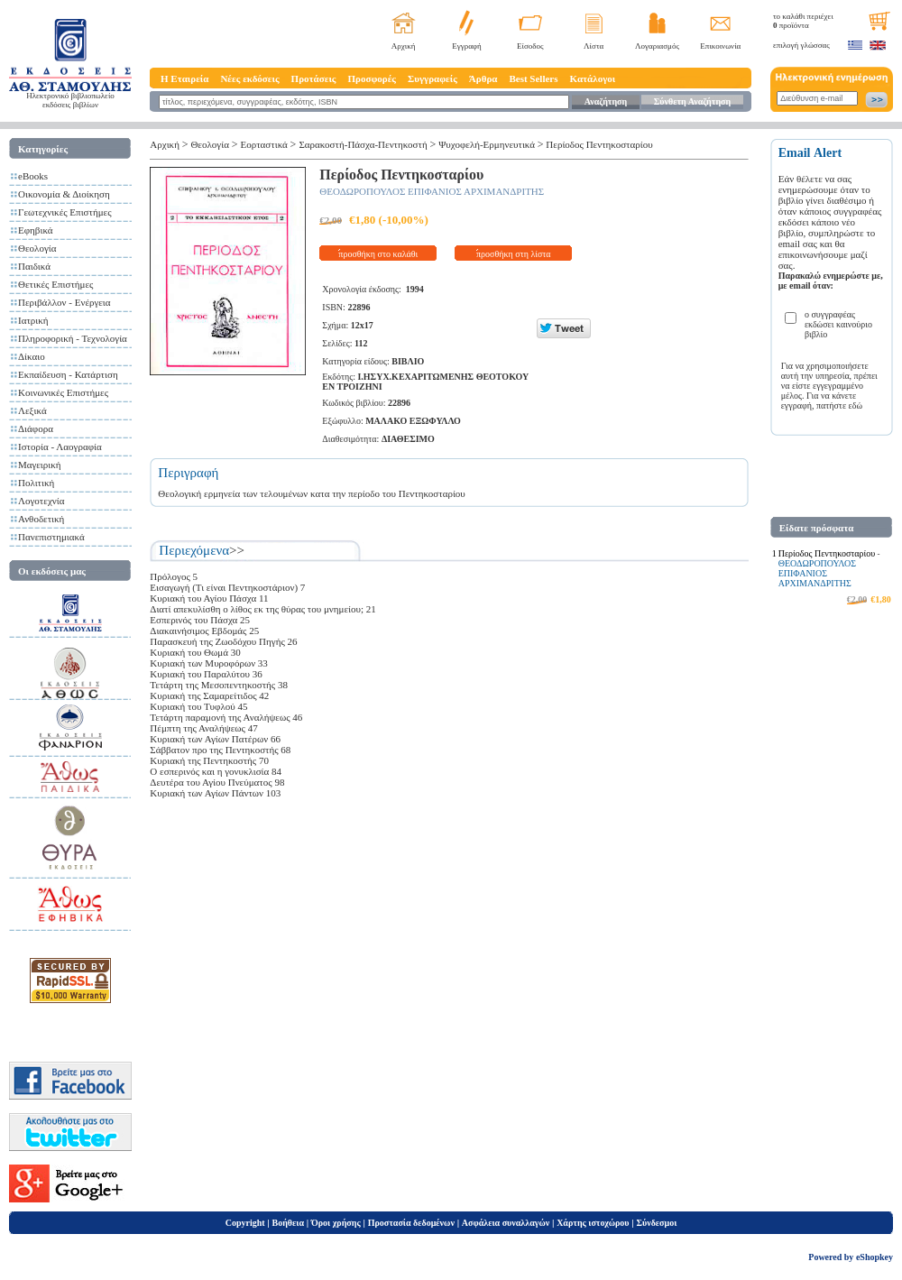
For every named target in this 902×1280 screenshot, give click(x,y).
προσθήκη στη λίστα (513, 254)
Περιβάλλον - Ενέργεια (64, 302)
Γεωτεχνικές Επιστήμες (65, 212)
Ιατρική (33, 320)
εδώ (856, 405)
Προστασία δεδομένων (411, 1223)
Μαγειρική (39, 464)
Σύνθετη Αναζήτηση (692, 101)
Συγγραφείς (432, 78)
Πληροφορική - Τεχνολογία (72, 338)
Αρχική (403, 46)
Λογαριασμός (657, 46)
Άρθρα (483, 78)
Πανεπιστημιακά (51, 536)
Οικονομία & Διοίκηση (64, 194)
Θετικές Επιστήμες (55, 284)
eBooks (33, 175)
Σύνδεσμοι (656, 1223)
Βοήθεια (288, 1223)
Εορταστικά (263, 144)
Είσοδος (530, 46)
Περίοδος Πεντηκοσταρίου (599, 144)
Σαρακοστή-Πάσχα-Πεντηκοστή (363, 144)
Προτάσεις (313, 78)
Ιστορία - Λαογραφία (60, 446)
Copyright (245, 1223)
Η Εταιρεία (184, 78)
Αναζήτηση (605, 101)
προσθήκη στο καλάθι (378, 254)
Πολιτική (36, 482)
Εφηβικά (35, 230)
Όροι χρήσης (336, 1223)
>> (236, 550)
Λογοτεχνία (41, 500)
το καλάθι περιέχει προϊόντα (803, 21)
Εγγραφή (467, 46)
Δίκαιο (31, 356)
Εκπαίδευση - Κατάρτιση (68, 374)
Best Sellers (533, 78)
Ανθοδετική (41, 518)
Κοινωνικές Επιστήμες (63, 392)
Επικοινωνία (720, 46)
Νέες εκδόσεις (249, 78)
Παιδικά (34, 266)
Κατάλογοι (593, 78)
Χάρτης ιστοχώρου (593, 1223)
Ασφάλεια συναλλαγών (505, 1223)
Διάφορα (35, 428)
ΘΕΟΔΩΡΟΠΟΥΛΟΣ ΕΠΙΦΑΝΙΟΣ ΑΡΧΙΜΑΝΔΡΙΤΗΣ (431, 191)
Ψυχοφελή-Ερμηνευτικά (486, 144)
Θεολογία (37, 248)
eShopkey (874, 1257)
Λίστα (593, 46)
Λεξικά (32, 410)
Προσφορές (371, 78)
